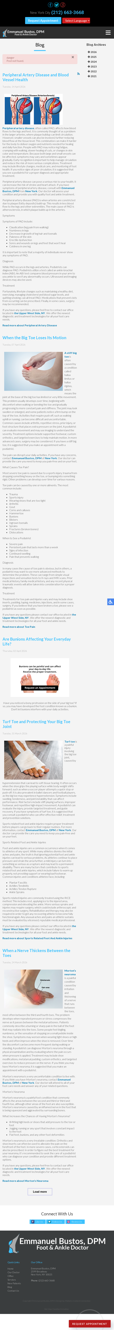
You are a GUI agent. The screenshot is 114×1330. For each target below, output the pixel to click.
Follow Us (57, 1221)
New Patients (14, 1283)
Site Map (48, 1309)
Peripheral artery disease (18, 128)
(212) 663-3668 (67, 12)
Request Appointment (43, 20)
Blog (10, 1287)
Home (11, 1268)
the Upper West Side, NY (29, 313)
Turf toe (69, 741)
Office (11, 1276)
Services (12, 1279)
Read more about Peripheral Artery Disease (30, 325)
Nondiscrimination (61, 1309)
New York (31, 191)
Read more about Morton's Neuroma (25, 1180)
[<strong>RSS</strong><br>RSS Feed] (78, 73)
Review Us (76, 1221)
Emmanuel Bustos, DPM (27, 458)
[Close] (72, 57)
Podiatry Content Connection (77, 1301)
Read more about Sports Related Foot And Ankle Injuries (37, 938)
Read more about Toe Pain (19, 626)
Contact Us (13, 1290)
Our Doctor (14, 1272)
